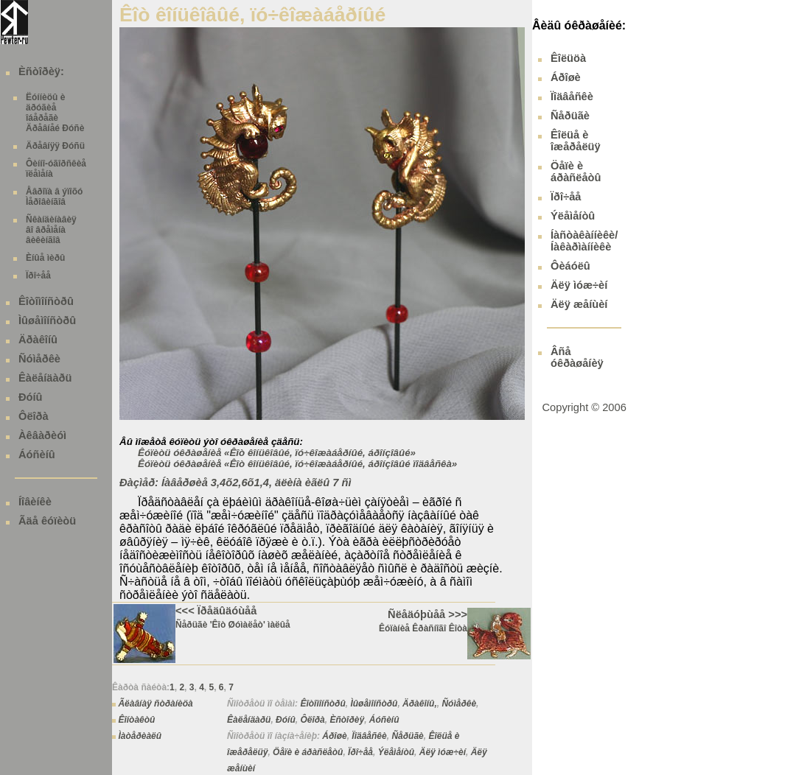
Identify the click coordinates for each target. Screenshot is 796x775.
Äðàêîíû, (419, 703)
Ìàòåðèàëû (139, 736)
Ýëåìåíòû (396, 752)
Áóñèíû (36, 454)
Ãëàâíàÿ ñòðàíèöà (155, 703)
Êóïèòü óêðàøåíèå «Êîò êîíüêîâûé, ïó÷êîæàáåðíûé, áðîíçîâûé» (277, 452)
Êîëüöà (568, 58)
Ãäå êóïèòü (47, 521)
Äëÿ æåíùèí (579, 304)
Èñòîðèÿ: (41, 71)
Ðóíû (30, 397)
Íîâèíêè (35, 502)
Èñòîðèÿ (346, 720)
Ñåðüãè (407, 736)
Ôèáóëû (570, 266)
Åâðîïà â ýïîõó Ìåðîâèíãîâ (54, 196)
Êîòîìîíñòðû (46, 301)
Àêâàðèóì (42, 435)
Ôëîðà (33, 416)
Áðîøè (334, 736)
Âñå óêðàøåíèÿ (577, 357)
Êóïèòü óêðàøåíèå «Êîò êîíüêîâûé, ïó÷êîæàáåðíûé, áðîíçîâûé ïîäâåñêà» (297, 463)
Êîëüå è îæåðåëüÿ (576, 140)
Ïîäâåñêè (369, 736)
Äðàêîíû (37, 340)
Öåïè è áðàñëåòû (308, 752)
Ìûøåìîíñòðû (47, 320)
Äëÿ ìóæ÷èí (442, 752)
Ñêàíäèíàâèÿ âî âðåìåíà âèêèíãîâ (51, 229)
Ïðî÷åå (38, 275)
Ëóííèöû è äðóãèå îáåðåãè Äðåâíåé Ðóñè (55, 112)
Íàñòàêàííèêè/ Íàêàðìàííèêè (584, 241)
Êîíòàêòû (136, 720)
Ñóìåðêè (39, 359)
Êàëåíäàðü (45, 378)
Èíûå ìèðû (45, 258)
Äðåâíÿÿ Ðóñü (55, 146)
